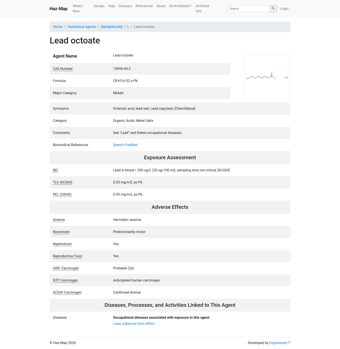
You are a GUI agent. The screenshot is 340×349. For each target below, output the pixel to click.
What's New (78, 8)
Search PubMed (125, 145)
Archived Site (202, 8)
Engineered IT (279, 343)
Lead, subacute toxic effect (134, 324)
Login (284, 8)
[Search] (249, 8)
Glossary (125, 6)
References (144, 6)
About (161, 6)
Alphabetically (112, 27)
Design (99, 6)
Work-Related (179, 6)
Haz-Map (58, 8)
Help (111, 6)
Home (57, 27)
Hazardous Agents (81, 27)
